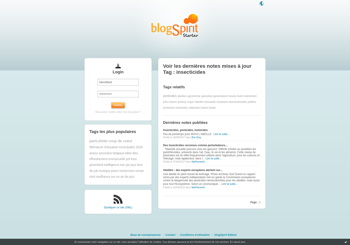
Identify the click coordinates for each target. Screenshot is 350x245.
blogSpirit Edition (226, 235)
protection (169, 107)
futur (134, 159)
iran (122, 165)
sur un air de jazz (123, 176)
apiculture (207, 96)
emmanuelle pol (119, 159)
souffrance (103, 176)
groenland (96, 165)
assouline (105, 153)
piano (115, 171)
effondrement (99, 159)
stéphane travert (198, 107)
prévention (182, 107)
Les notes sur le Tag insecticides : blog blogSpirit (175, 25)
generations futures (225, 96)
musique (104, 171)
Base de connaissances (145, 235)
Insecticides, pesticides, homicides (185, 130)
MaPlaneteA (198, 161)
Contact (170, 235)
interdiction (250, 96)
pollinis (252, 101)
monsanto (210, 101)
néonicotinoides (238, 101)
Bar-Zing (196, 137)
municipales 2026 (131, 147)
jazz (133, 165)
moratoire (222, 101)
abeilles (182, 96)
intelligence (111, 165)
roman (139, 171)
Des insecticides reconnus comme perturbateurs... (195, 145)
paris (94, 141)
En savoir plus (237, 242)
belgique (118, 153)
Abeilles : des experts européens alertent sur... (192, 170)
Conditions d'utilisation (195, 235)
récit (92, 176)
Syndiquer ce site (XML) (118, 207)
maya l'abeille (195, 101)
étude (212, 107)
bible (128, 153)
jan (128, 165)
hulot (240, 96)
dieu (135, 153)
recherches (126, 171)
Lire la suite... (221, 134)
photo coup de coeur (115, 141)
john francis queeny (174, 101)
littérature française (104, 147)
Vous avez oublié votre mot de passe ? (118, 112)
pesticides (170, 96)
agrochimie (193, 96)
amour (94, 153)
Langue (262, 3)
